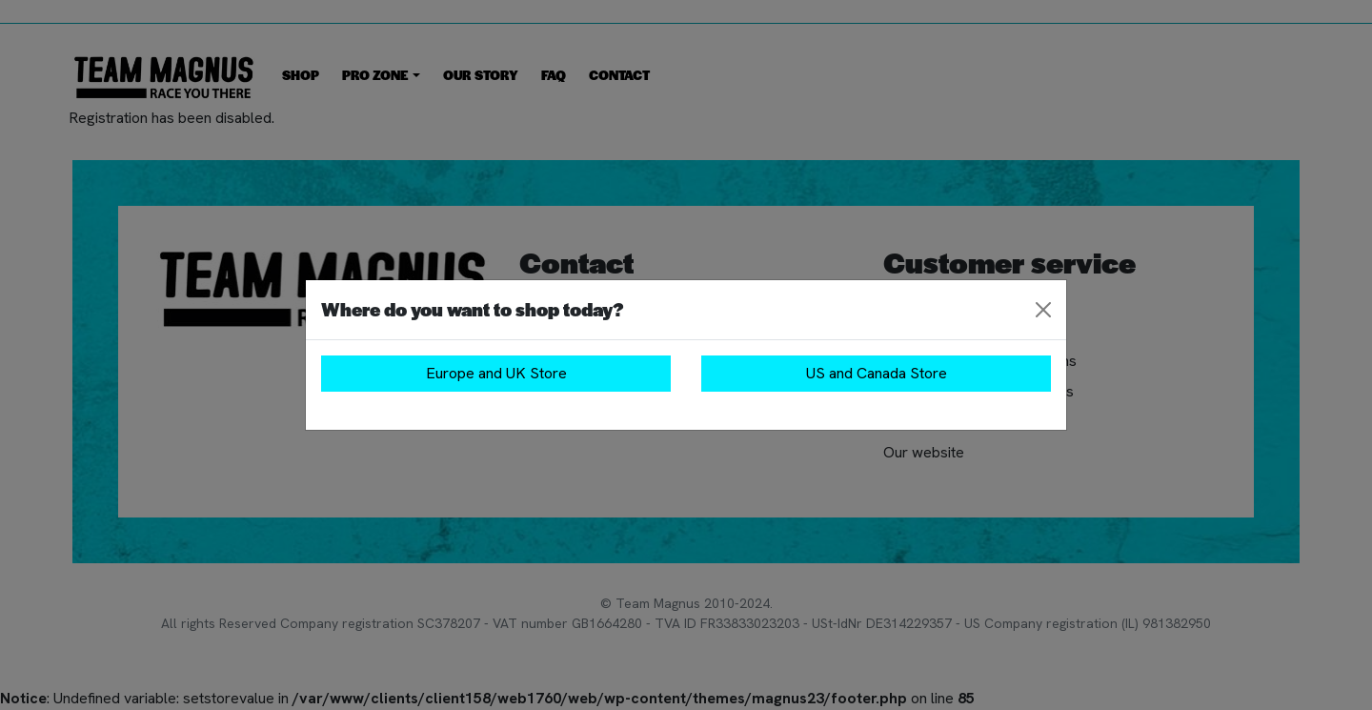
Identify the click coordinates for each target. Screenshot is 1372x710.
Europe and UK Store (496, 373)
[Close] (1043, 309)
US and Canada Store (876, 373)
